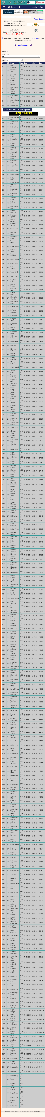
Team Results (39, 19)
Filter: (21, 56)
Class (22, 63)
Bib (8, 63)
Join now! (34, 38)
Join (41, 7)
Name (12, 63)
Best (25, 63)
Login (34, 7)
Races (14, 7)
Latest (34, 63)
